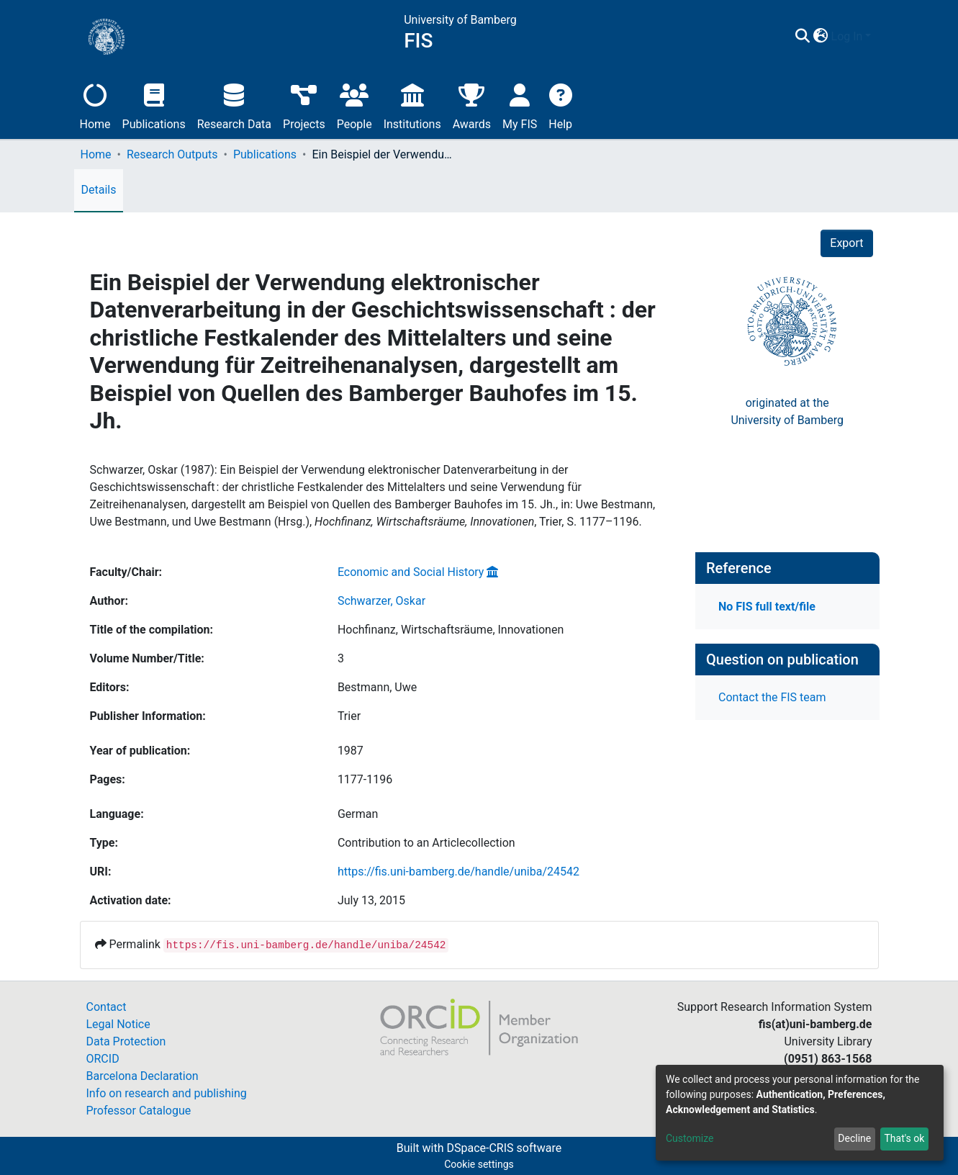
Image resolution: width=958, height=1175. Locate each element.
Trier (349, 716)
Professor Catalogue (138, 1110)
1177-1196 (365, 779)
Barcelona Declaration (142, 1076)
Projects (304, 104)
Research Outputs (172, 154)
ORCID (102, 1059)
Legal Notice (118, 1024)
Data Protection (126, 1041)
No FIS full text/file (766, 606)
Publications (154, 104)
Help (560, 104)
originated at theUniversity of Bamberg (787, 411)
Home (95, 104)
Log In (847, 36)
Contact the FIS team (772, 697)
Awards (472, 104)
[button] (821, 36)
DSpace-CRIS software (503, 1148)
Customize (689, 1138)
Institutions (412, 104)
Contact (106, 1007)
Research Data (234, 104)
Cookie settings (479, 1164)
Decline (854, 1138)
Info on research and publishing (166, 1093)
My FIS (519, 104)
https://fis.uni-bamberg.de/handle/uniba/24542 (458, 871)
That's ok (904, 1138)
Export (846, 243)
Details (99, 190)
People (354, 104)
